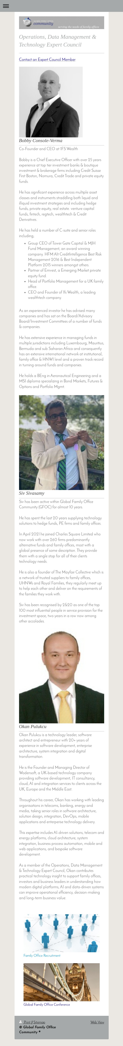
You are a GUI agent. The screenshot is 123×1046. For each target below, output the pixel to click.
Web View (97, 1022)
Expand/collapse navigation (61, 6)
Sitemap (39, 1022)
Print (25, 1022)
